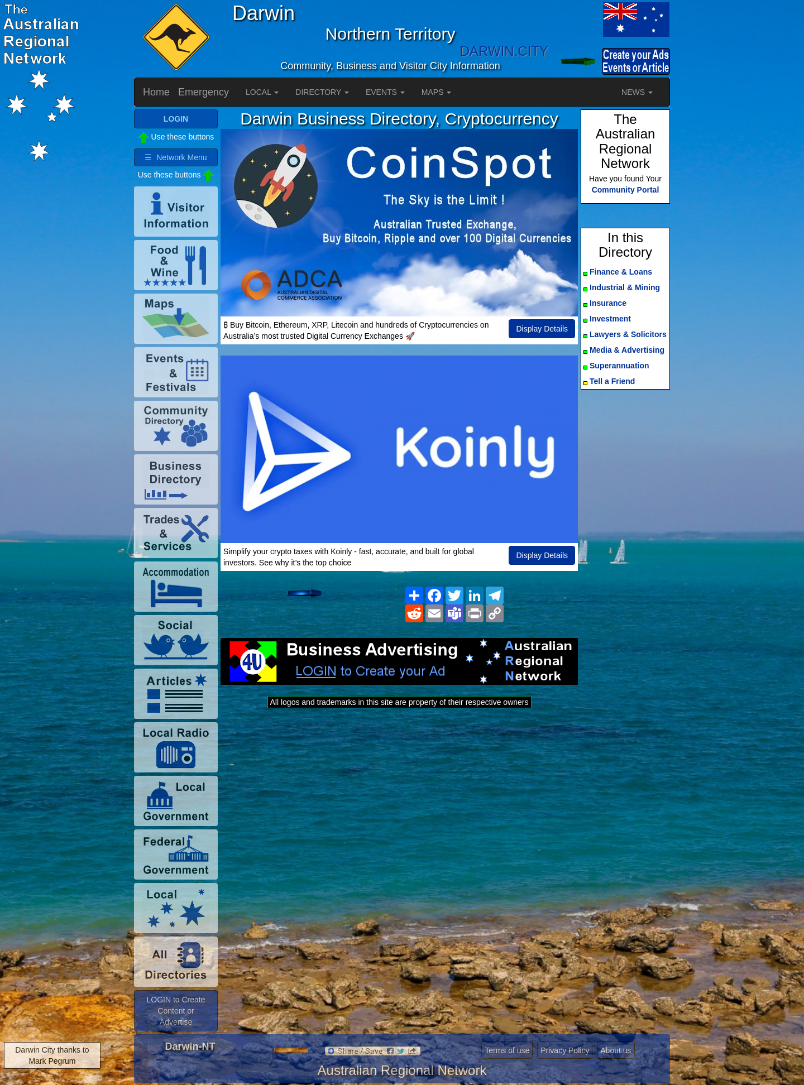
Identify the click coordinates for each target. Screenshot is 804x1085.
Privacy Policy (564, 1050)
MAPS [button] (437, 92)
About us (615, 1050)
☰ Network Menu (176, 157)
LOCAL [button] (262, 92)
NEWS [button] (637, 92)
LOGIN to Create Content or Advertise (175, 1010)
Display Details (542, 328)
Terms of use (507, 1050)
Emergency (203, 92)
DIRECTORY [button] (322, 92)
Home (156, 92)
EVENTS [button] (385, 92)
